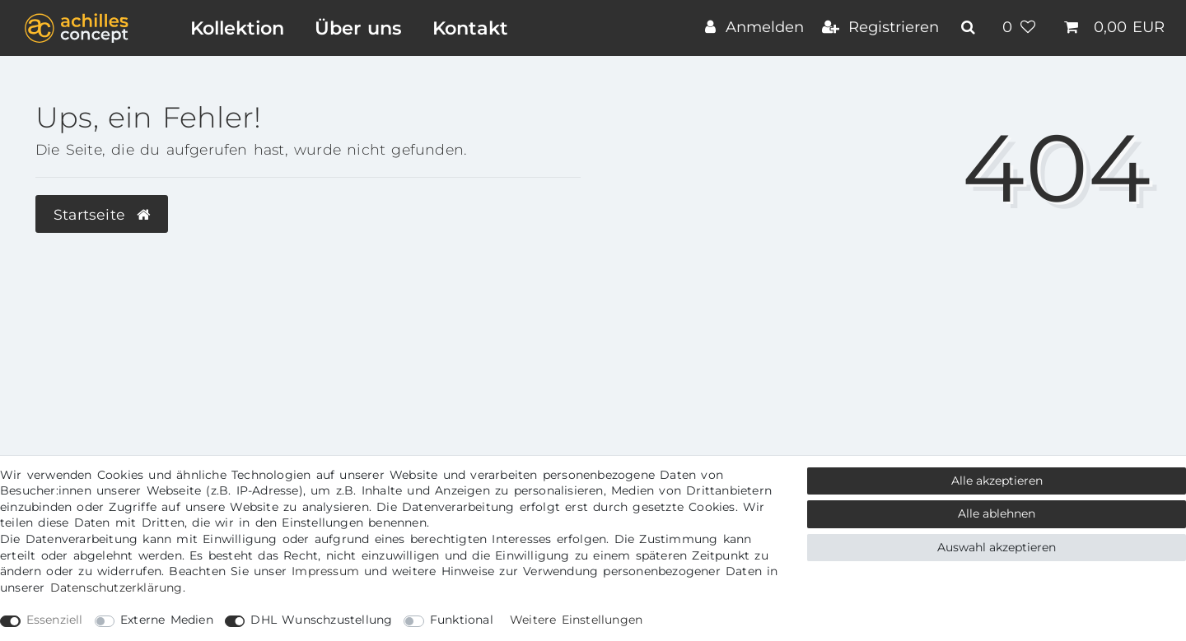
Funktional (461, 619)
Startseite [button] (102, 214)
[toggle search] (970, 27)
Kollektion (237, 27)
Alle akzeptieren (997, 480)
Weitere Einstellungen (576, 619)
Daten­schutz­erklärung (116, 587)
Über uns (358, 27)
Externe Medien (166, 619)
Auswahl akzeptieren (996, 547)
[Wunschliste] (1021, 28)
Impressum (325, 571)
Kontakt (470, 27)
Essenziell (54, 619)
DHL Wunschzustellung (321, 619)
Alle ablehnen (996, 513)
